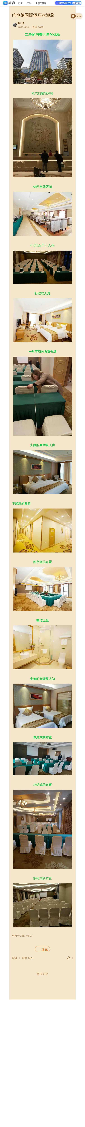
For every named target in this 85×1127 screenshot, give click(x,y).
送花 (42, 949)
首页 (20, 3)
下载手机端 (41, 3)
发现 (29, 3)
